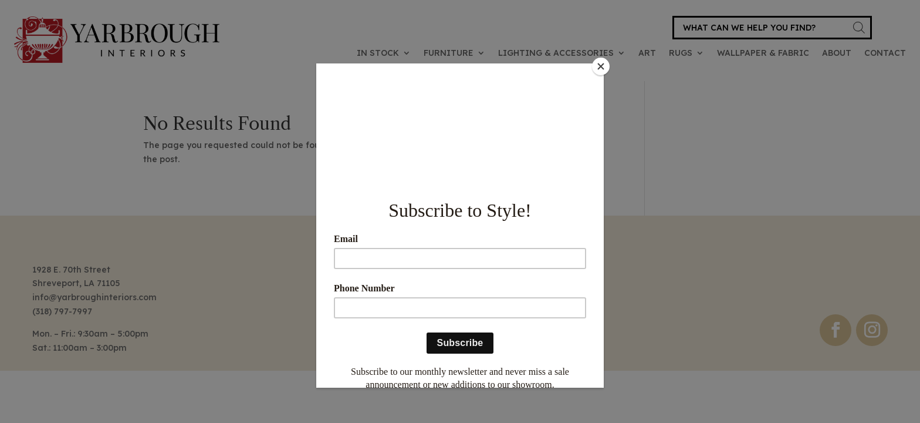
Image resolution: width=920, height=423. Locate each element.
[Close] (601, 66)
